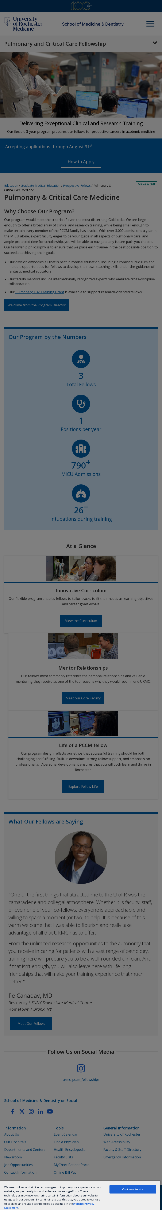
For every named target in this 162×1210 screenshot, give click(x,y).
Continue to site (132, 1189)
